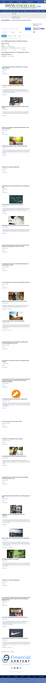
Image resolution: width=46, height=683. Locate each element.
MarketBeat (4, 94)
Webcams (26, 11)
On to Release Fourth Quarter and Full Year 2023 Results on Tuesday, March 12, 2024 (15, 264)
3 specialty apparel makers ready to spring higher (13, 321)
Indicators (20, 32)
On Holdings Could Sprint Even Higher (10, 559)
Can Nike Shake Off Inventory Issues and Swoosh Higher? (15, 638)
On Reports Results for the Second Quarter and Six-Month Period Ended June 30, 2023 (15, 478)
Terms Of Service (27, 664)
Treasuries (20, 38)
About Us (9, 676)
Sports (11, 1)
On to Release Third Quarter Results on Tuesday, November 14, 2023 (15, 361)
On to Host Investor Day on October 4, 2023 (12, 421)
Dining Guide (40, 1)
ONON (6, 44)
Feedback (15, 676)
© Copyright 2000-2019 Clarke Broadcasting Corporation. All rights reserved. (23, 681)
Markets (4, 35)
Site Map (22, 676)
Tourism (43, 11)
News (4, 1)
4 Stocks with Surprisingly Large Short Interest (12, 204)
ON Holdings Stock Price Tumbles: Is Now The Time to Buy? (15, 225)
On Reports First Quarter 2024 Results (10, 167)
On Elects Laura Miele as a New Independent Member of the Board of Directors (15, 128)
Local (3, 11)
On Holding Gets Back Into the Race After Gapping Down (14, 399)
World (14, 11)
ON (4, 442)
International (15, 38)
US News (10, 11)
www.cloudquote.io (24, 662)
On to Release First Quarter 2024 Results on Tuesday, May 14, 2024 (16, 186)
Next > (12, 56)
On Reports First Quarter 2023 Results (10, 580)
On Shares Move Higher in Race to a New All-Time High (14, 146)
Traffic (21, 11)
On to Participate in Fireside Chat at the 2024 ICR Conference (16, 282)
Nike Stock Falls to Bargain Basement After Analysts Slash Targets (15, 107)
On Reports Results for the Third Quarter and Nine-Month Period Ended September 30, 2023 (15, 342)
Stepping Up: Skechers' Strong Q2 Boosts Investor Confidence (13, 515)
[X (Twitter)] (12, 668)
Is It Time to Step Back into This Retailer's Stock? (13, 85)
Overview (3, 38)
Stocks (10, 35)
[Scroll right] (45, 1)
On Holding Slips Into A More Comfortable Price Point (14, 456)
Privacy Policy (19, 664)
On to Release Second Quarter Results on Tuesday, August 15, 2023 (16, 496)
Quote (5, 49)
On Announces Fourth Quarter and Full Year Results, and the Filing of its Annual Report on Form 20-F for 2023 (15, 246)
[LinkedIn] (17, 668)
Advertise (28, 676)
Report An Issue (41, 676)
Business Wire (5, 73)
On (4, 132)
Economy (11, 547)
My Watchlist (13, 32)
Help (34, 676)
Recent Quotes (4, 32)
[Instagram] (20, 668)
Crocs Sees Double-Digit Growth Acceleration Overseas (14, 617)
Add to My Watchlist (22, 47)
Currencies (10, 38)
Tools (20, 35)
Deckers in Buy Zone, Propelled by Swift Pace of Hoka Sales (15, 538)
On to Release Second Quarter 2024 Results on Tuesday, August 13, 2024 (14, 67)
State (6, 11)
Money (17, 11)
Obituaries (31, 11)
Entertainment (30, 1)
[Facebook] (14, 668)
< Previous (3, 56)
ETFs (15, 35)
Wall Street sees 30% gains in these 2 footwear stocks (14, 301)
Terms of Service (19, 679)
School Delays (37, 11)
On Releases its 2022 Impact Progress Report (12, 438)
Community (19, 1)
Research (24, 49)
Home (3, 676)
